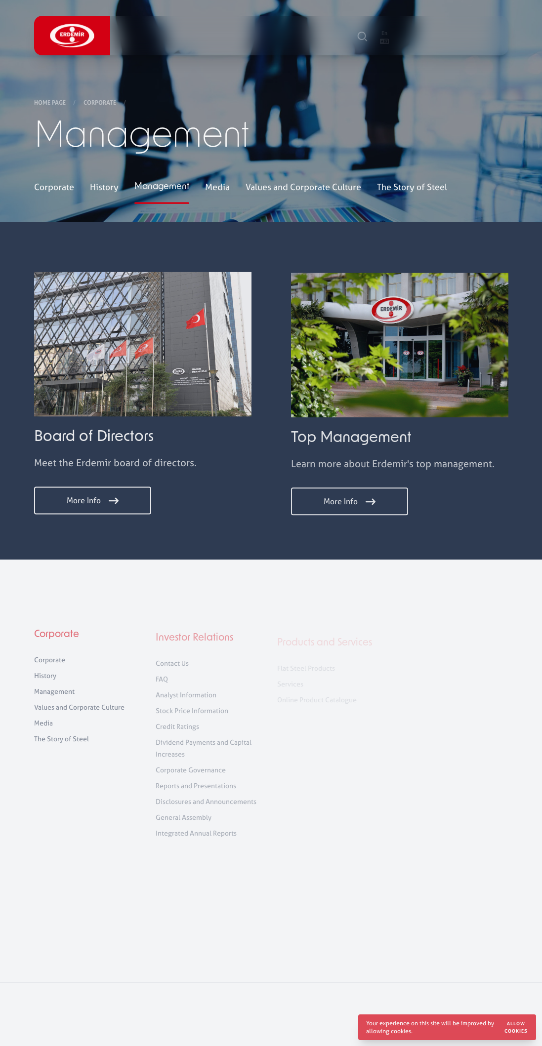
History (104, 188)
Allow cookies (516, 1027)
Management (161, 188)
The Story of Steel (412, 188)
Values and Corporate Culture (303, 188)
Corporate (100, 103)
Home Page (50, 103)
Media (217, 188)
